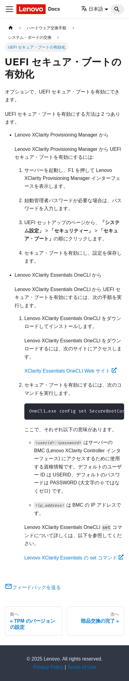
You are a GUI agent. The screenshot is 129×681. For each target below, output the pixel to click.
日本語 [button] (92, 9)
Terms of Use (81, 667)
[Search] (117, 9)
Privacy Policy (48, 667)
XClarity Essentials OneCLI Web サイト (70, 370)
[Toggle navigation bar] (9, 9)
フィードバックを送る (33, 587)
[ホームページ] (10, 28)
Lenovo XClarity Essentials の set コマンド (74, 557)
